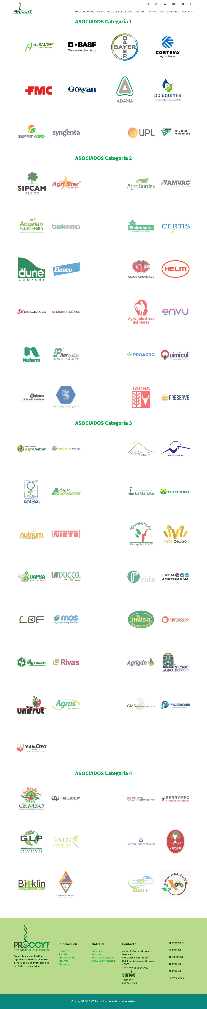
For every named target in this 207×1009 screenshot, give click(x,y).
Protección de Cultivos (120, 12)
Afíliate (101, 12)
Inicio (77, 12)
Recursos (140, 12)
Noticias (152, 12)
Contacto (187, 12)
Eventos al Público (169, 12)
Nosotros (88, 12)
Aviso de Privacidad (103, 961)
